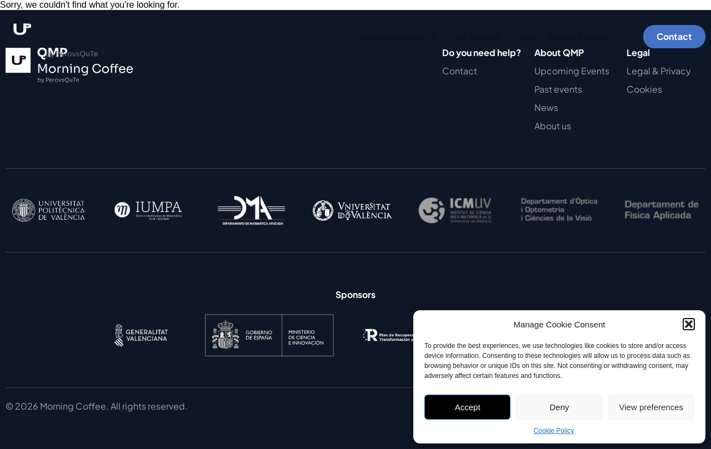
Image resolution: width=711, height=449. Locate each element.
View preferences (651, 407)
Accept (467, 407)
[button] (688, 324)
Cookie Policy (554, 431)
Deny (559, 407)
